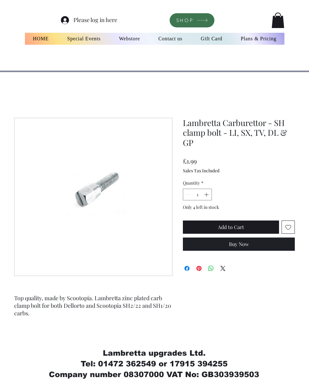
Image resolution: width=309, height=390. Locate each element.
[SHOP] (192, 20)
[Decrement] (188, 194)
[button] (277, 20)
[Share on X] (223, 268)
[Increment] (207, 194)
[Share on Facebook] (187, 268)
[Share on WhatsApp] (211, 268)
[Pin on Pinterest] (199, 268)
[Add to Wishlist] (288, 227)
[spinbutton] (197, 194)
